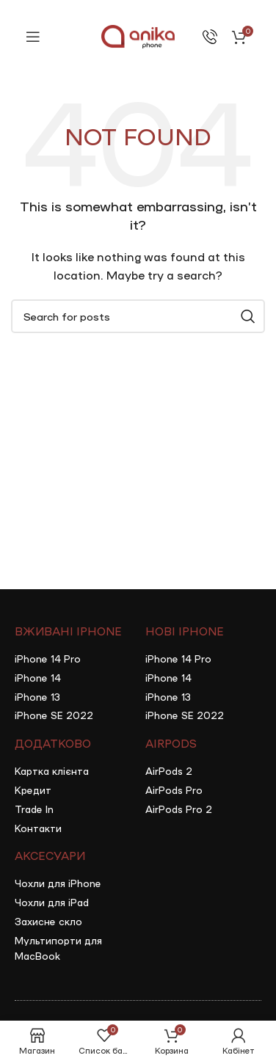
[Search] (138, 316)
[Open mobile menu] (33, 36)
